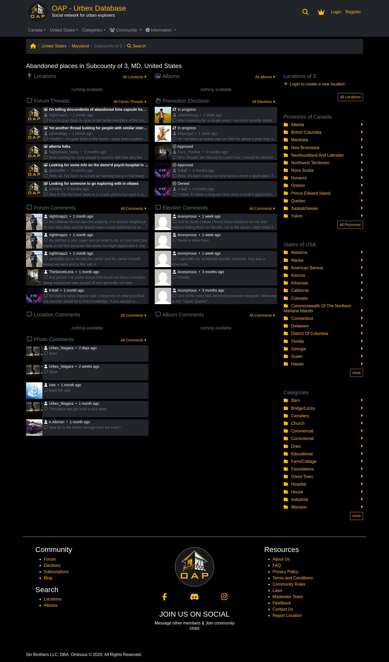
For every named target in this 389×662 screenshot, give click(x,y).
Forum (50, 559)
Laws (277, 590)
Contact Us (283, 609)
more (356, 373)
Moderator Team (288, 596)
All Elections (263, 102)
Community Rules (289, 584)
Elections (52, 565)
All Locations (134, 77)
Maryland (80, 46)
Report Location (287, 615)
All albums (265, 77)
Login (336, 12)
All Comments (133, 208)
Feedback (282, 603)
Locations (53, 599)
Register (353, 12)
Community (124, 30)
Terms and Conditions (293, 578)
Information (159, 30)
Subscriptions (56, 571)
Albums (50, 605)
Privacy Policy (286, 571)
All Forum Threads (129, 102)
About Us (281, 559)
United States (62, 30)
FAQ (277, 565)
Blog (48, 578)
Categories (92, 30)
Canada (35, 30)
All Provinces (350, 225)
